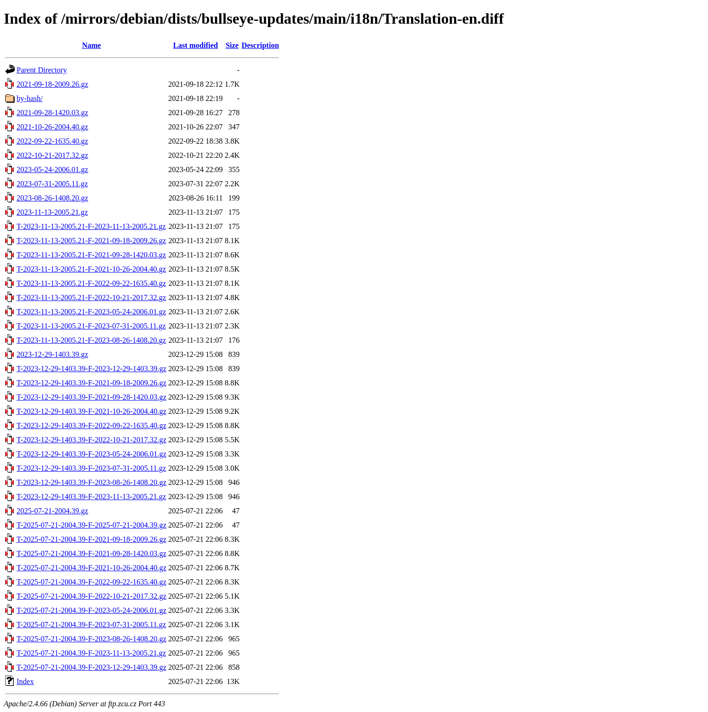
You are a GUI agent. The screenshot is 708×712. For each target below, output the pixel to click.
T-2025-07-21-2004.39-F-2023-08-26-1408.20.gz (91, 639)
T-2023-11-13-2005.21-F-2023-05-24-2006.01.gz (91, 312)
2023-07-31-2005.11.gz (52, 184)
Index (25, 681)
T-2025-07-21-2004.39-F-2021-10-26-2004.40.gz (91, 568)
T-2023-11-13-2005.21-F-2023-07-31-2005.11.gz (91, 326)
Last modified (195, 45)
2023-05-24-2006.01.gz (52, 169)
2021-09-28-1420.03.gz (52, 113)
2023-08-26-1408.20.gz (52, 198)
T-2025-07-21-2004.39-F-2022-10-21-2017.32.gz (91, 596)
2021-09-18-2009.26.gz (52, 84)
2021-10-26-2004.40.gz (52, 127)
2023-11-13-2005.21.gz (52, 212)
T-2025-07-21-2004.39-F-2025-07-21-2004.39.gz (91, 525)
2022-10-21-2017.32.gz (52, 155)
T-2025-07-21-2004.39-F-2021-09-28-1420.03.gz (91, 553)
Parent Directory (42, 70)
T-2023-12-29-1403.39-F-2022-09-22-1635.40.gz (91, 425)
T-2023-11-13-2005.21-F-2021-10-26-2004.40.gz (91, 269)
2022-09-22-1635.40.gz (52, 141)
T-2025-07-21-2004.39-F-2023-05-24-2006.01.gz (91, 610)
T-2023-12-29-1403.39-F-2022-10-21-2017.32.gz (91, 440)
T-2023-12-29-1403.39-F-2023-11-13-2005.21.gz (91, 497)
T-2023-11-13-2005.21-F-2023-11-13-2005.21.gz (91, 226)
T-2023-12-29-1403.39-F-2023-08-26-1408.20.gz (91, 482)
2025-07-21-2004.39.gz (52, 511)
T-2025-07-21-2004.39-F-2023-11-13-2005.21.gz (91, 653)
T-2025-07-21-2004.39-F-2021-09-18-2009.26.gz (91, 539)
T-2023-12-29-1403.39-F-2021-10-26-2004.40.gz (91, 411)
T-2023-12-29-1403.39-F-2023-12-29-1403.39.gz (91, 369)
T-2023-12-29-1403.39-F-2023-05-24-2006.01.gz (91, 454)
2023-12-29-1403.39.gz (52, 354)
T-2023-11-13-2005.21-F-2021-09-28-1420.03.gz (91, 255)
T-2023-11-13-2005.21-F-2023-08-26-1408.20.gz (91, 340)
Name (91, 45)
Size (232, 45)
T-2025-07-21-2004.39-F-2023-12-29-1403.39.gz (91, 667)
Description (260, 45)
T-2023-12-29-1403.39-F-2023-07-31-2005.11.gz (91, 468)
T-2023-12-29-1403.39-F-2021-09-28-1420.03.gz (91, 397)
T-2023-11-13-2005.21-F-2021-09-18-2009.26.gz (91, 241)
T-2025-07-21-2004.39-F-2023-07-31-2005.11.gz (91, 625)
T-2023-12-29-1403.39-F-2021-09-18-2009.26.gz (91, 383)
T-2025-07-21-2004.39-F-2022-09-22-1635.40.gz (91, 582)
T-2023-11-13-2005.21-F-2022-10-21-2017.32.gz (91, 297)
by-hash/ (30, 98)
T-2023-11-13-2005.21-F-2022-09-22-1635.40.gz (91, 283)
